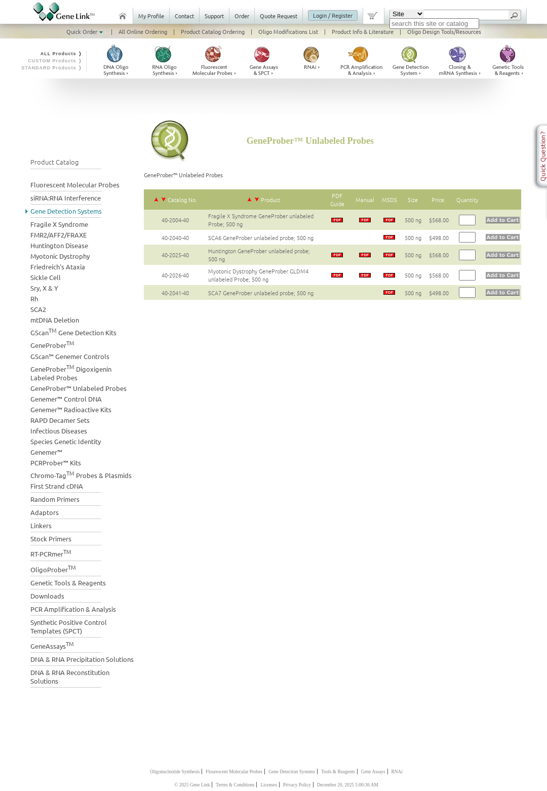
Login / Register (333, 15)
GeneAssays (52, 645)
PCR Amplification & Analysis (73, 609)
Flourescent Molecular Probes (234, 771)
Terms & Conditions (235, 784)
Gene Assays (373, 771)
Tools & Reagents (338, 771)
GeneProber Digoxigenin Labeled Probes (70, 372)
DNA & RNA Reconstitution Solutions (69, 676)
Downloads (47, 595)
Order (242, 16)
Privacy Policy (297, 784)
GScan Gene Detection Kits (73, 331)
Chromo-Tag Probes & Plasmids (81, 474)
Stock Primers (50, 538)
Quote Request (278, 16)
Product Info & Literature (363, 31)
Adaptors (44, 512)
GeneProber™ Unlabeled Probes (78, 388)
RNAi (397, 771)
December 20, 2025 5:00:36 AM (347, 784)
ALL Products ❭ (62, 53)
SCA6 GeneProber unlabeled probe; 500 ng (261, 237)
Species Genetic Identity (65, 441)
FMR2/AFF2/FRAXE (58, 234)
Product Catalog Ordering (213, 31)
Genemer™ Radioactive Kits (70, 409)
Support (214, 16)
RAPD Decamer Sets (60, 420)
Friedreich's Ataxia (57, 266)
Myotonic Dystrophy (60, 256)
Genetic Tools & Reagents (68, 582)
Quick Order (85, 31)
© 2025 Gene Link (192, 784)
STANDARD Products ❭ (52, 67)
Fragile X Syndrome (59, 224)
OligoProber (53, 568)
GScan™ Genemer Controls (69, 356)
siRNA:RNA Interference (65, 197)
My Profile (151, 16)
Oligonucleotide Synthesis (175, 771)
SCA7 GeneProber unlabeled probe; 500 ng (261, 293)
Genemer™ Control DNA (66, 398)
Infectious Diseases (58, 430)
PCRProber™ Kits (55, 462)
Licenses (268, 784)
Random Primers (55, 499)
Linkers (41, 525)
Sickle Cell (45, 277)
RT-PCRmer (50, 552)
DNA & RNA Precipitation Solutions (82, 659)
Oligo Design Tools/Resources (444, 31)
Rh (34, 298)
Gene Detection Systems (66, 211)
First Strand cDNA (56, 486)
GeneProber (52, 344)
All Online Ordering (143, 31)
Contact (184, 16)
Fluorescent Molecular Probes (75, 184)
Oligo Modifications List (288, 31)
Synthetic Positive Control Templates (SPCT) (68, 626)
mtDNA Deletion (54, 319)
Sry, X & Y (44, 288)
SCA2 (38, 309)
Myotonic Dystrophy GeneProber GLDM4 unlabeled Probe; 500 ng (258, 275)
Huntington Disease (59, 245)
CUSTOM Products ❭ (55, 60)
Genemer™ (46, 452)
